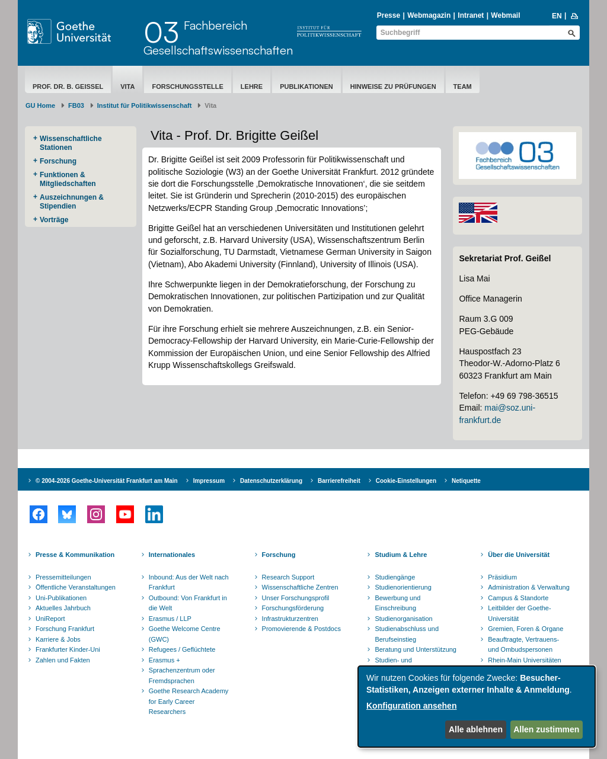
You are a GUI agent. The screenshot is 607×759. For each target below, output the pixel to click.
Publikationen (306, 86)
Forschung (58, 161)
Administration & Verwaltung (529, 587)
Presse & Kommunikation (75, 554)
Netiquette (466, 481)
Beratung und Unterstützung (415, 649)
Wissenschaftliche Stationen (71, 143)
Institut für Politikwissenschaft (144, 105)
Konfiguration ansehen (411, 705)
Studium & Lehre (401, 554)
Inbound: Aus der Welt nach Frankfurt (189, 582)
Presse (388, 15)
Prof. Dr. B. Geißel (68, 86)
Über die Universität (519, 554)
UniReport (50, 618)
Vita (127, 86)
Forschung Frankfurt (65, 628)
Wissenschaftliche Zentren (300, 587)
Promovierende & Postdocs (301, 628)
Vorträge (54, 220)
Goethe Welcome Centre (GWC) (185, 634)
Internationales (172, 554)
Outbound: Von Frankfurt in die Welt (188, 603)
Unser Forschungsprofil (296, 597)
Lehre (252, 86)
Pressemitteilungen (63, 577)
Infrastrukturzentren (290, 618)
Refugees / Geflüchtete (182, 649)
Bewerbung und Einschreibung (397, 603)
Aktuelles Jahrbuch (63, 607)
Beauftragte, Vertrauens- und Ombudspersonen (523, 645)
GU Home (40, 105)
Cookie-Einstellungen (406, 481)
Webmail (505, 15)
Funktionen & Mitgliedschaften (68, 179)
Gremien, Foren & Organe (525, 628)
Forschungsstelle (187, 86)
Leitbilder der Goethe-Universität (519, 613)
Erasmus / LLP (170, 618)
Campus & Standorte (518, 597)
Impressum (209, 481)
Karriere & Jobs (58, 639)
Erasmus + (164, 660)
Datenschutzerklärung (271, 481)
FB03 (76, 105)
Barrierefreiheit (339, 481)
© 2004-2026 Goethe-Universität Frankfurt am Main (107, 481)
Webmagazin (429, 15)
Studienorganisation (403, 618)
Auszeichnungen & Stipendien (72, 201)
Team (462, 86)
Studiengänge (395, 577)
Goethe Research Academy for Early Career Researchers (189, 701)
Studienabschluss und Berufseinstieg (407, 634)
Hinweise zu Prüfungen (393, 86)
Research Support (288, 577)
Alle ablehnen (476, 729)
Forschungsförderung (293, 607)
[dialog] (476, 706)
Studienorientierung (403, 587)
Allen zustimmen (546, 729)
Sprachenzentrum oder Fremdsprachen (182, 675)
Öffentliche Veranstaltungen (76, 587)
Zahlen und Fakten (63, 660)
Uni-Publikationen (61, 597)
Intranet (471, 15)
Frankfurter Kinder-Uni (68, 649)
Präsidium (502, 577)
